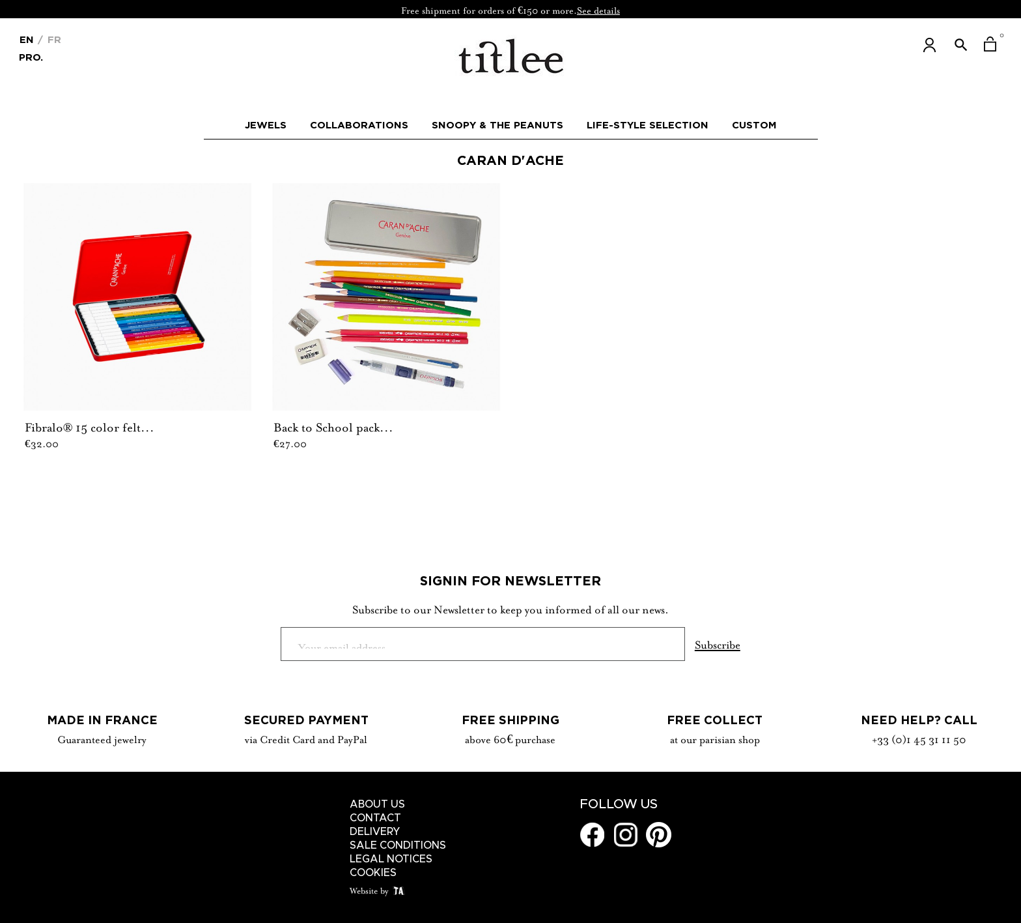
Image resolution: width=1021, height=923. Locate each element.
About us (377, 804)
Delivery (375, 832)
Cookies (373, 873)
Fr (52, 39)
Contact (375, 818)
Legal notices (391, 859)
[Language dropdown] (27, 38)
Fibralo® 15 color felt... (89, 425)
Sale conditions (398, 845)
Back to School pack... (333, 425)
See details (598, 9)
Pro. (31, 56)
